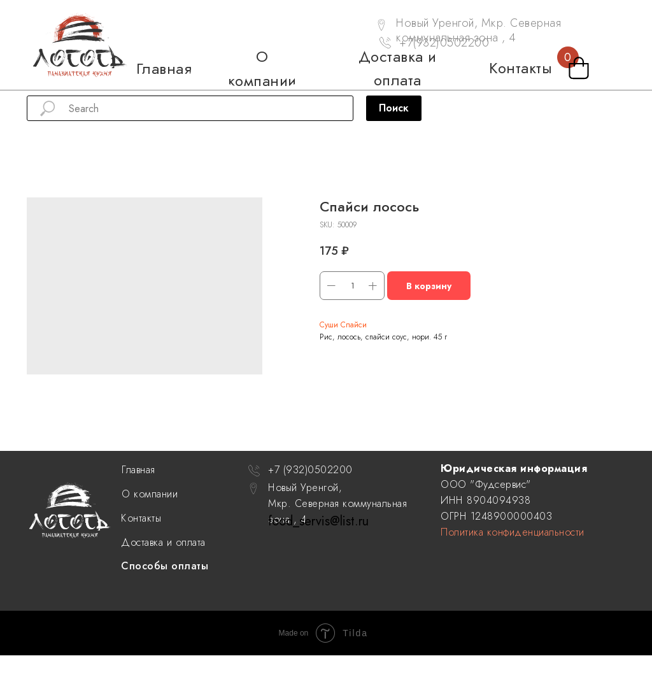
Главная (138, 469)
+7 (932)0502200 (310, 469)
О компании (150, 494)
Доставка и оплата (163, 542)
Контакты (141, 518)
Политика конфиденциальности (513, 532)
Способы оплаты (164, 566)
